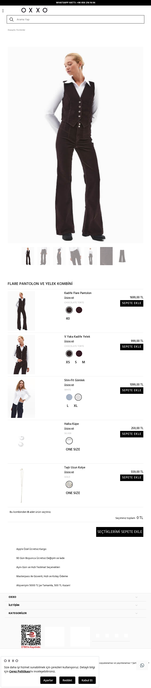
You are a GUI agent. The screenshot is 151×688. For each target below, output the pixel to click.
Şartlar (135, 663)
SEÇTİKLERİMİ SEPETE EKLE (119, 532)
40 (68, 319)
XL (76, 406)
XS (68, 362)
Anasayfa (11, 30)
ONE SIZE (73, 449)
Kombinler (21, 30)
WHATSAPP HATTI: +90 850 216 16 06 (75, 3)
